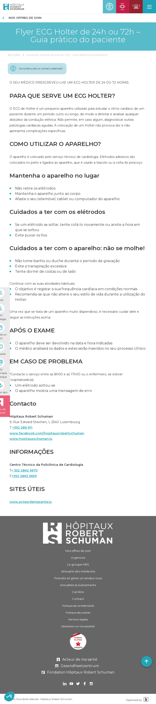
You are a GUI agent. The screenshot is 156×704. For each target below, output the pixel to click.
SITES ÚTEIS (27, 489)
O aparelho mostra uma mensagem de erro (53, 391)
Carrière (78, 592)
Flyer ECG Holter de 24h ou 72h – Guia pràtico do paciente (78, 35)
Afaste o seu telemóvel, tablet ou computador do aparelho (67, 199)
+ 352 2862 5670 (24, 470)
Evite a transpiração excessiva (40, 266)
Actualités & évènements (78, 585)
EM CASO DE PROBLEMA (46, 361)
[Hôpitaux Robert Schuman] (78, 533)
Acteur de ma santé (79, 659)
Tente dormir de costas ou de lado (45, 271)
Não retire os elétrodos (35, 188)
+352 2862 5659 (24, 476)
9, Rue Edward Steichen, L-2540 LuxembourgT (47, 427)
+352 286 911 (22, 428)
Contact (78, 598)
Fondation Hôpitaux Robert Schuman (80, 672)
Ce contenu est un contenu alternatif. (41, 68)
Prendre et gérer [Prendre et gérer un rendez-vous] (78, 578)
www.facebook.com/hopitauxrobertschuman (47, 433)
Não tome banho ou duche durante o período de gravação (67, 261)
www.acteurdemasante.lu (31, 502)
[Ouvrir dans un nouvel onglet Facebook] (84, 684)
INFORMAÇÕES (32, 451)
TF (46, 470)
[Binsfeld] (145, 700)
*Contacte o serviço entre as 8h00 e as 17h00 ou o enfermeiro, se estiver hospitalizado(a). (66, 377)
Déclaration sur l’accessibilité (78, 626)
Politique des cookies (78, 612)
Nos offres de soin (78, 550)
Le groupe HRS (78, 564)
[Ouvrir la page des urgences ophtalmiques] (122, 6)
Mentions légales (78, 619)
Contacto (23, 403)
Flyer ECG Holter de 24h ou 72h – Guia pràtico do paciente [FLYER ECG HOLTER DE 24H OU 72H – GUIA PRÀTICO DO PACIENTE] (66, 55)
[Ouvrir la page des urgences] (136, 6)
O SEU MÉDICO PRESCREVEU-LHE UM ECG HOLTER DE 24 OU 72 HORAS (69, 82)
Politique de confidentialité (78, 605)
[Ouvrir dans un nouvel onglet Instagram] (91, 684)
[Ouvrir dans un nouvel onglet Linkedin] (64, 684)
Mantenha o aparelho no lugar (54, 175)
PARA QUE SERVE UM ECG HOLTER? (62, 95)
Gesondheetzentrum (80, 666)
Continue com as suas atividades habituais (42, 284)
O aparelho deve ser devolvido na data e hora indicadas (63, 343)
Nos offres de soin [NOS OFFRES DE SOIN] (25, 17)
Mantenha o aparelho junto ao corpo (47, 194)
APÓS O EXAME (32, 330)
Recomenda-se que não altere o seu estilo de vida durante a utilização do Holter (80, 297)
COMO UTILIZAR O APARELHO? (55, 144)
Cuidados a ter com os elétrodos (57, 211)
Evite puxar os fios (31, 235)
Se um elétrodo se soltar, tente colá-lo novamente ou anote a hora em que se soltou (77, 227)
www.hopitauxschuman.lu (31, 439)
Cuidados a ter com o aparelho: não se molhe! (77, 248)
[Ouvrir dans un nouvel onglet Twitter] (78, 684)
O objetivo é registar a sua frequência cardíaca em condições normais (76, 289)
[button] (149, 6)
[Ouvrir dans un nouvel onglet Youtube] (71, 684)
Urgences (78, 557)
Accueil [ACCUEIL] (14, 55)
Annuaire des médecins (78, 571)
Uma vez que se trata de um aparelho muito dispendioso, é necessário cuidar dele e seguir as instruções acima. (74, 314)
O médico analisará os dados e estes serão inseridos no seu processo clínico (80, 348)
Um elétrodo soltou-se (35, 385)
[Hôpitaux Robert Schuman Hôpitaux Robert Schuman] (12, 6)
